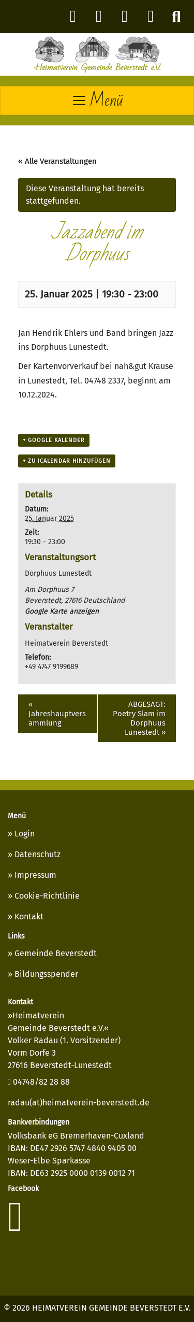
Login (24, 833)
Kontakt (28, 916)
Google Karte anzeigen (62, 611)
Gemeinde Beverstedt (55, 953)
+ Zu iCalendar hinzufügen (67, 461)
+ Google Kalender (54, 440)
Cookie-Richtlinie (47, 896)
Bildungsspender (46, 974)
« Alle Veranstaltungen (57, 161)
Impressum (35, 875)
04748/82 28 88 (39, 1082)
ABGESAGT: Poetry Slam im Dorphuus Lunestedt (139, 718)
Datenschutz (37, 854)
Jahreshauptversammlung (57, 714)
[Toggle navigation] (97, 100)
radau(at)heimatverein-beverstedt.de (79, 1102)
